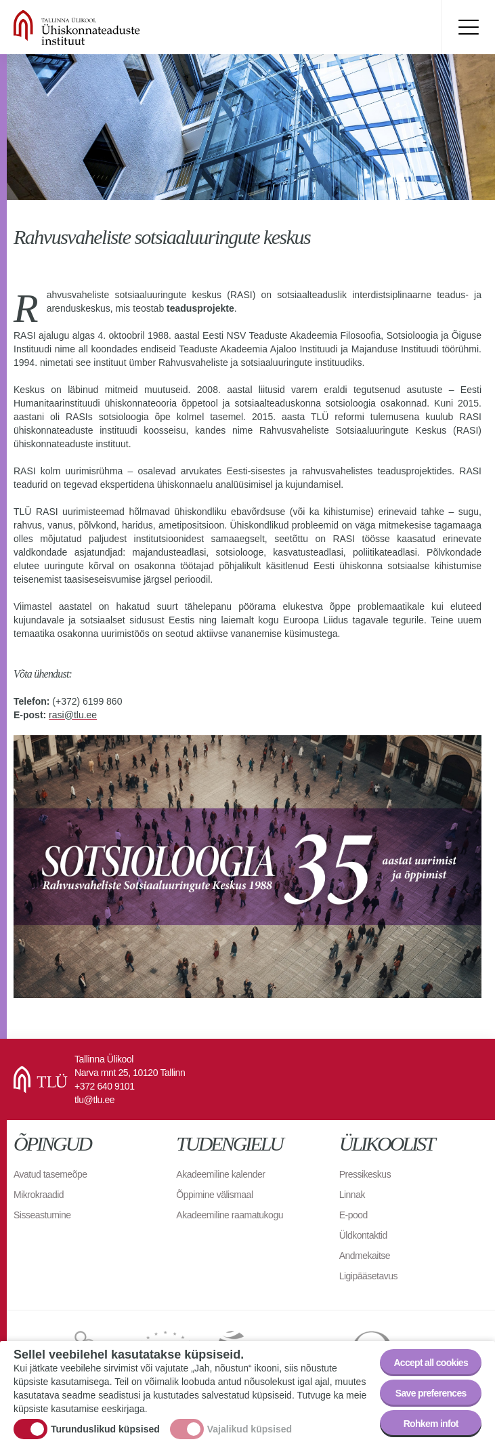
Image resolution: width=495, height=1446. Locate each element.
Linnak (352, 1194)
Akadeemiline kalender (220, 1174)
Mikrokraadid (39, 1194)
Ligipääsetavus (368, 1276)
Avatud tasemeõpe (50, 1174)
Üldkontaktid (363, 1235)
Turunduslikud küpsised (105, 1431)
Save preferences (431, 1396)
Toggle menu (468, 27)
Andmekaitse (364, 1255)
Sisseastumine (42, 1215)
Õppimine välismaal (214, 1194)
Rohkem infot (431, 1427)
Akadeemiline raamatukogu (229, 1215)
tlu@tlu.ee (94, 1099)
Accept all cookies (430, 1366)
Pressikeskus (365, 1174)
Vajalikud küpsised (249, 1431)
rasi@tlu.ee (73, 714)
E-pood (353, 1215)
